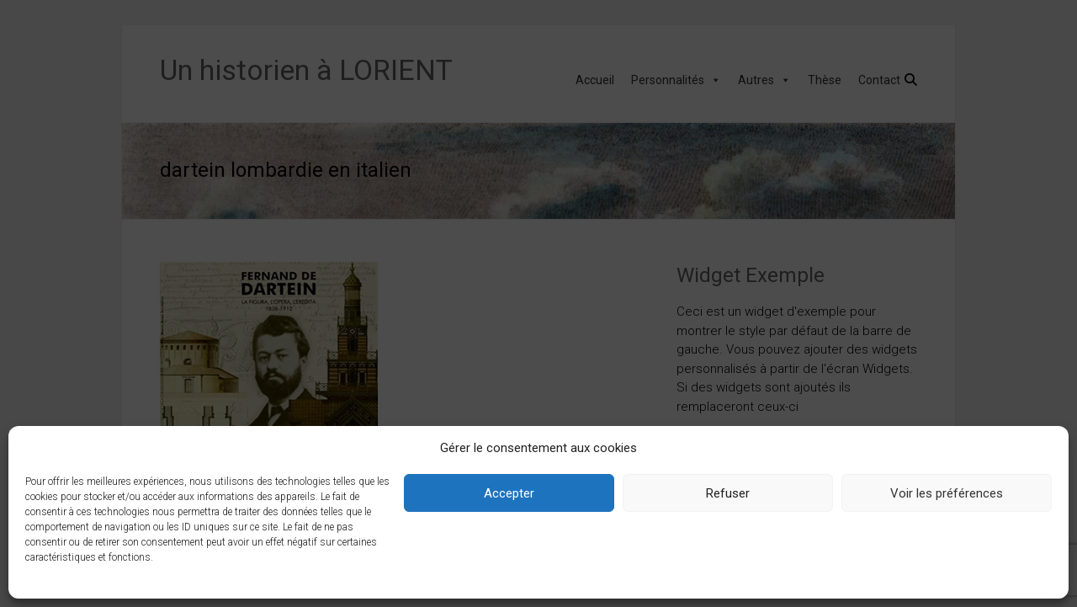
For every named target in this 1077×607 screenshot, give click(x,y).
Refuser (728, 493)
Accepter (509, 493)
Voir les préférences (946, 493)
